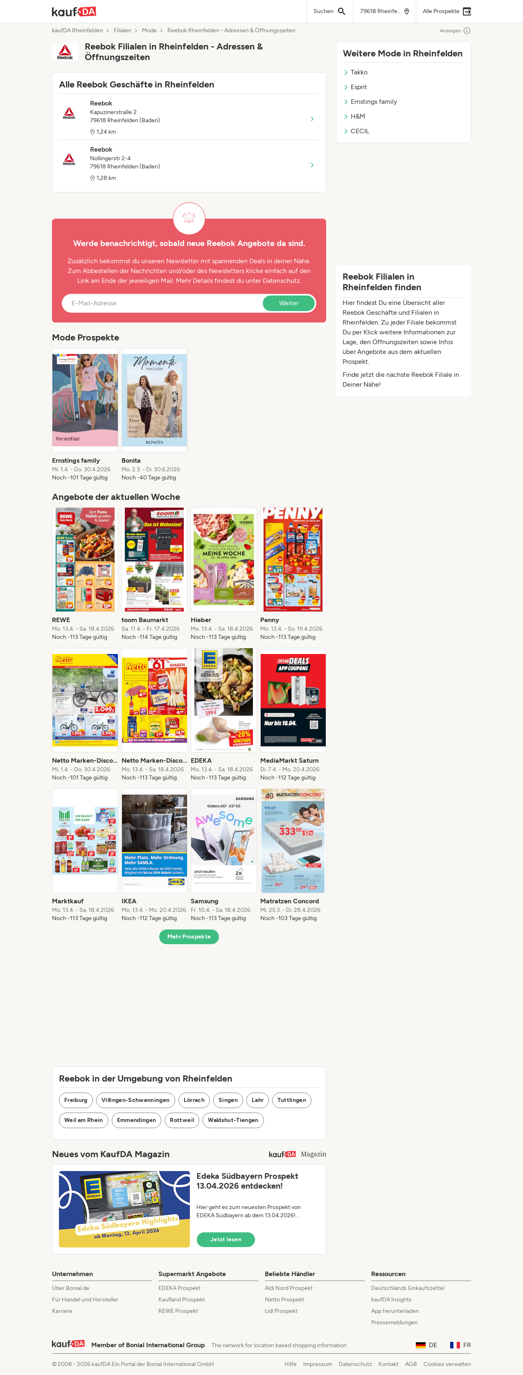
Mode (149, 31)
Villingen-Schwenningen (135, 1100)
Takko (355, 72)
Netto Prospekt (284, 1299)
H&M (354, 116)
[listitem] (85, 415)
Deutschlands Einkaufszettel (407, 1288)
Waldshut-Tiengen (233, 1120)
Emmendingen (136, 1120)
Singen (228, 1100)
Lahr (258, 1100)
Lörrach (194, 1100)
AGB (411, 1364)
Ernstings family (370, 101)
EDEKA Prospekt (179, 1288)
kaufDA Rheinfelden (77, 31)
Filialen (122, 31)
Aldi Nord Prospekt (289, 1288)
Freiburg (76, 1100)
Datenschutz (281, 280)
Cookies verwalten (447, 1364)
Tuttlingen (291, 1100)
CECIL (356, 131)
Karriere (62, 1311)
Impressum (317, 1364)
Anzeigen (455, 31)
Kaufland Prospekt (181, 1299)
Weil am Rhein (83, 1120)
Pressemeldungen (394, 1322)
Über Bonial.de (70, 1288)
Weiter (288, 303)
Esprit (355, 87)
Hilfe (290, 1364)
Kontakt (389, 1364)
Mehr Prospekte (189, 936)
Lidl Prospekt (281, 1311)
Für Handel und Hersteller (85, 1299)
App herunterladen (395, 1311)
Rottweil (182, 1120)
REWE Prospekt (178, 1311)
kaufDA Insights (391, 1299)
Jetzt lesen (225, 1239)
